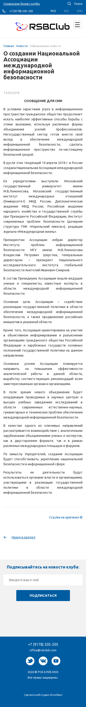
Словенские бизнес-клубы (21, 3)
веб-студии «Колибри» (49, 694)
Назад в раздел (23, 537)
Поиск (78, 3)
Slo (66, 10)
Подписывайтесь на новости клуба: (43, 567)
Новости (22, 45)
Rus (53, 10)
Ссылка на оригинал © (66, 517)
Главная (8, 45)
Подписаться (43, 595)
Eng (80, 10)
